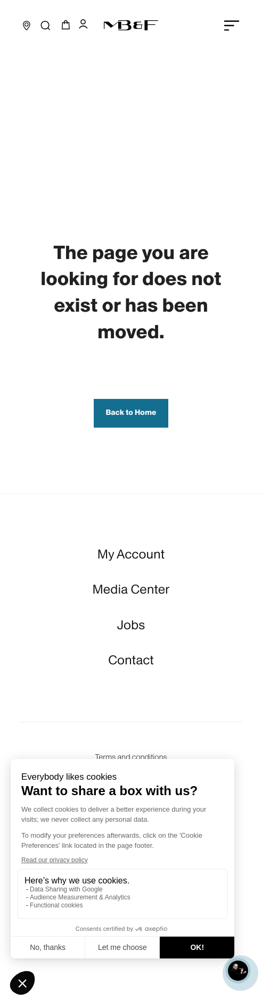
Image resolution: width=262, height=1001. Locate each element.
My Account (131, 554)
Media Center (131, 589)
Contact (130, 660)
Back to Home (130, 412)
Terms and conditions (131, 757)
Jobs (131, 625)
